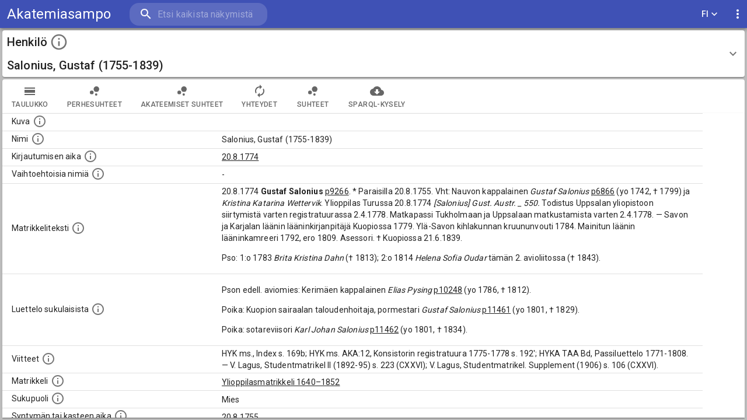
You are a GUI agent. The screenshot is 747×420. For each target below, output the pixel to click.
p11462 (384, 329)
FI (710, 14)
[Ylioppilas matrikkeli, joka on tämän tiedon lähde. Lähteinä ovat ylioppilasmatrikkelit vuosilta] (57, 381)
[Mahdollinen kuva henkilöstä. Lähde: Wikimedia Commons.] (39, 121)
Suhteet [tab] (313, 96)
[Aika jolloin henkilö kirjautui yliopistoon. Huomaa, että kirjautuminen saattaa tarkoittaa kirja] (90, 156)
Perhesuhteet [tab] (94, 96)
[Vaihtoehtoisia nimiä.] (98, 173)
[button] (373, 53)
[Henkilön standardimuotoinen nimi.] (38, 139)
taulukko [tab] (30, 96)
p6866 (603, 191)
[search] (198, 14)
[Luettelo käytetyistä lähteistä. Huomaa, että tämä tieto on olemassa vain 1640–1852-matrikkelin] (48, 358)
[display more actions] (737, 14)
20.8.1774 (240, 157)
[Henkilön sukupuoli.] (57, 398)
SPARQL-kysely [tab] (376, 96)
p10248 (448, 290)
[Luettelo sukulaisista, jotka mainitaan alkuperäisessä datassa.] (98, 309)
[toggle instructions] (59, 42)
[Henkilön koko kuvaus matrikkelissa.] (78, 228)
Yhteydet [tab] (259, 96)
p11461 (496, 309)
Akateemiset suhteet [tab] (182, 96)
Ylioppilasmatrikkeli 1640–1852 (281, 382)
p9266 (337, 191)
